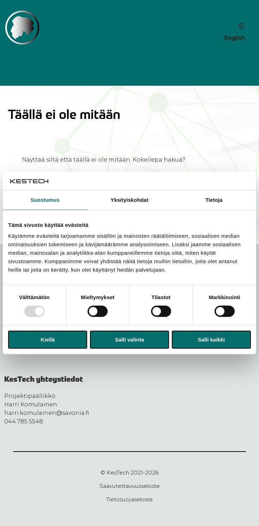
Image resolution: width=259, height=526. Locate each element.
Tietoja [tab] (214, 200)
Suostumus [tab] (45, 200)
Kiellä (48, 340)
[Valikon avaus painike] (240, 26)
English (234, 38)
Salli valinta (129, 340)
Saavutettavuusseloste (130, 486)
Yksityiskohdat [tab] (129, 200)
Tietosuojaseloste (129, 499)
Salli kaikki (211, 340)
